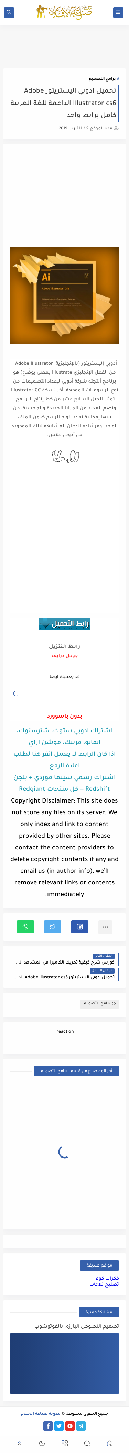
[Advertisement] (64, 196)
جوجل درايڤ (65, 656)
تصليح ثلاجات (104, 1285)
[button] (79, 926)
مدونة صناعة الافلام (41, 1414)
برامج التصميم (102, 79)
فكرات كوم (107, 1278)
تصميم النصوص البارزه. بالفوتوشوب (76, 1327)
